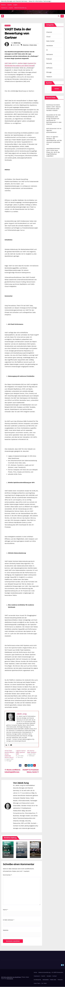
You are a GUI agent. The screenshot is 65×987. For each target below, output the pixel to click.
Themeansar (10, 978)
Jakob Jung (17, 43)
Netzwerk (49, 54)
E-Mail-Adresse (8, 920)
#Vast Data (33, 45)
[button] (58, 16)
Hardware (49, 45)
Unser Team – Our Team (40, 983)
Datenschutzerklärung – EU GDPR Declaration (50, 972)
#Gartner (26, 45)
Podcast (49, 59)
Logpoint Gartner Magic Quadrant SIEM (21, 752)
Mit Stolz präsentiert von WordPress (11, 977)
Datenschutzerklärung (20, 7)
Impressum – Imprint (7, 7)
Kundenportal (37, 979)
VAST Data (8, 63)
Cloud (48, 37)
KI (47, 50)
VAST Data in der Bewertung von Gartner (18, 33)
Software (7, 25)
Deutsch (3, 4)
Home (35, 972)
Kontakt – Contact (52, 976)
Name (5, 910)
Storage (49, 72)
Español (9, 4)
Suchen (49, 83)
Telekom (49, 77)
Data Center (50, 41)
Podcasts (60, 979)
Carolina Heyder (7, 853)
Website (5, 930)
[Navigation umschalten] (62, 16)
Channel (49, 32)
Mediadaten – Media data (49, 979)
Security (49, 63)
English (15, 4)
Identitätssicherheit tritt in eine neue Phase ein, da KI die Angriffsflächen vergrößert (53, 152)
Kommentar (7, 875)
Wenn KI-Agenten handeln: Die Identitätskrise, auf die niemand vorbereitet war (54, 140)
